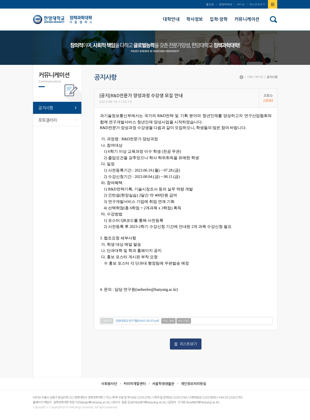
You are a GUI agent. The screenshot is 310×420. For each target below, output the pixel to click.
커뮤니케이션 (255, 77)
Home (241, 77)
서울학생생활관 (163, 383)
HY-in (240, 4)
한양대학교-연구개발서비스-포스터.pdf (137, 320)
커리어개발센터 (134, 383)
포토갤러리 (47, 120)
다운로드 (107, 320)
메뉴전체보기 (257, 4)
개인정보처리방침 (193, 383)
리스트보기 (188, 344)
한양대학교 (225, 4)
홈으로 (210, 4)
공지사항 (272, 77)
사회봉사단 (109, 383)
